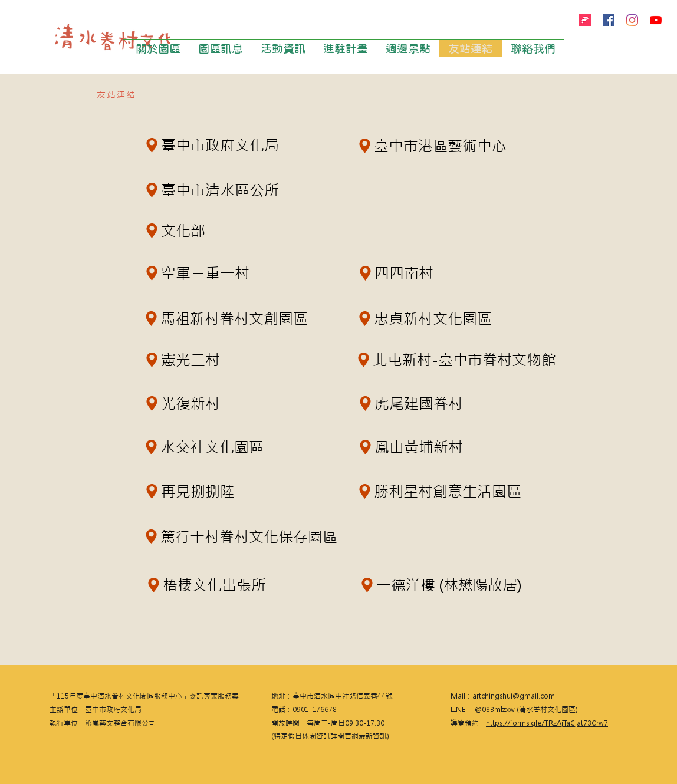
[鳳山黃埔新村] (415, 447)
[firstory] (585, 20)
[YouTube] (656, 20)
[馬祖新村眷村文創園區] (249, 318)
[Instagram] (632, 20)
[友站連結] (117, 94)
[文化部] (178, 230)
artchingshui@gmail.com (513, 696)
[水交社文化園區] (231, 447)
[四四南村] (400, 273)
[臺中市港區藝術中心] (456, 146)
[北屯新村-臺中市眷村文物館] (455, 359)
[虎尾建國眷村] (413, 403)
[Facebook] (608, 20)
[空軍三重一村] (200, 273)
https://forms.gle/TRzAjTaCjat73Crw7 (547, 723)
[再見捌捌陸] (195, 491)
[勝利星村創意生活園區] (467, 491)
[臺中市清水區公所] (213, 190)
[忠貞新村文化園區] (448, 318)
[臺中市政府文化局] (213, 145)
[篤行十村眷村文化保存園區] (275, 536)
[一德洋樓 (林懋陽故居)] (445, 585)
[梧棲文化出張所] (207, 585)
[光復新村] (187, 403)
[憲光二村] (187, 359)
